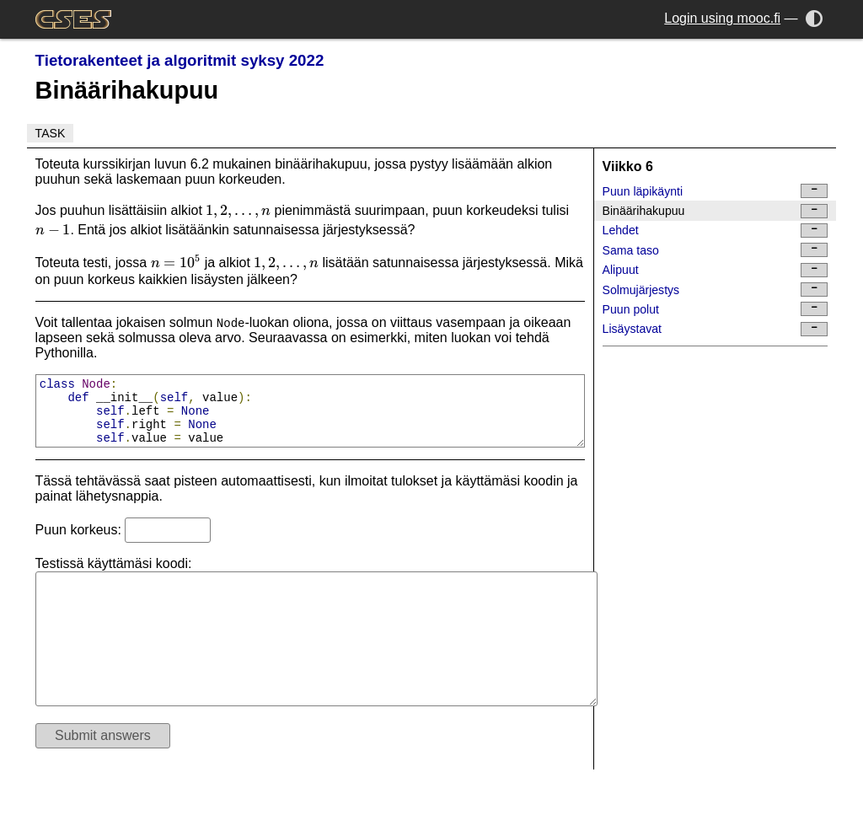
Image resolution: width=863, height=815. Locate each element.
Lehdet (715, 230)
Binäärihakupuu (715, 211)
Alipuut (715, 270)
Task (50, 133)
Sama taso (715, 250)
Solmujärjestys (715, 289)
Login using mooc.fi (722, 18)
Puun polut (715, 309)
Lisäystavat (715, 329)
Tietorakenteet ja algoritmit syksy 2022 (179, 60)
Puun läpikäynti (715, 191)
